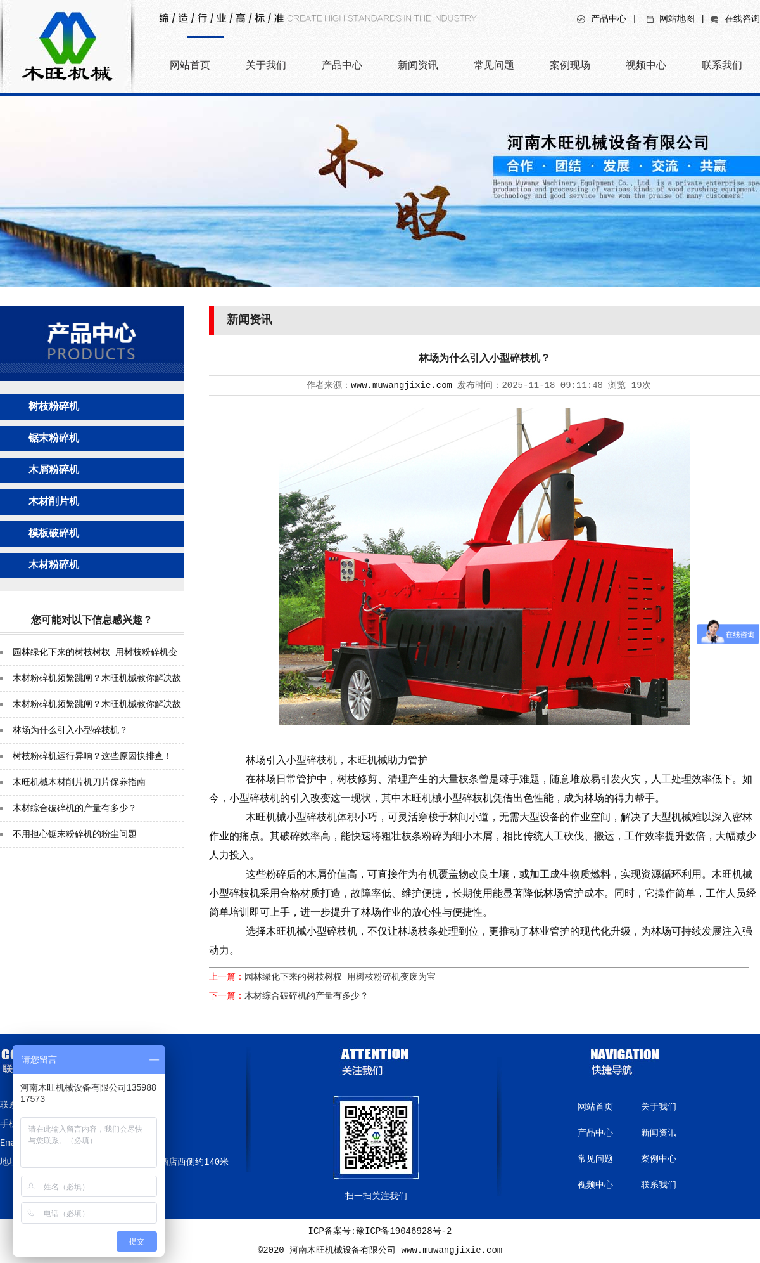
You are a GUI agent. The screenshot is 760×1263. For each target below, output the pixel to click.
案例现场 (570, 65)
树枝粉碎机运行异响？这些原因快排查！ (92, 756)
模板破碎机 (53, 534)
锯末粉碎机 (53, 438)
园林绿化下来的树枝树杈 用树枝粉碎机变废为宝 (340, 977)
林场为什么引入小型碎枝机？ (70, 730)
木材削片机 (53, 502)
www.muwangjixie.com (401, 385)
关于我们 (266, 65)
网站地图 (677, 19)
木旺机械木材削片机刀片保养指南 (79, 782)
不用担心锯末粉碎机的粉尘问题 (75, 834)
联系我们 (722, 65)
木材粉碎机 (53, 565)
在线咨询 (742, 19)
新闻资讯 (418, 65)
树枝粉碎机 (53, 407)
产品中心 (608, 19)
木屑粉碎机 (53, 470)
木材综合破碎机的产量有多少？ (75, 808)
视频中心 (646, 65)
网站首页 (190, 65)
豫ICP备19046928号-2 (404, 1231)
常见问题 (494, 65)
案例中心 (658, 1159)
